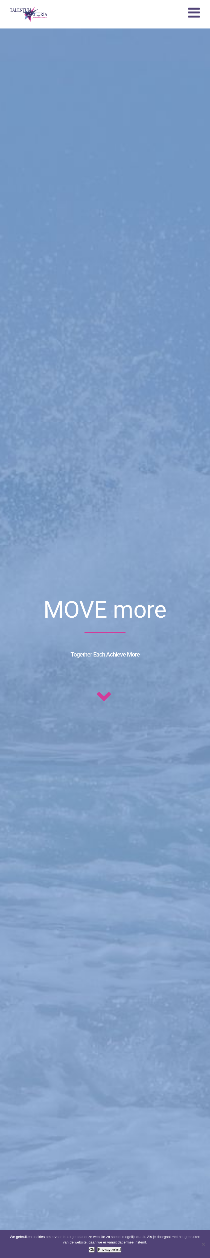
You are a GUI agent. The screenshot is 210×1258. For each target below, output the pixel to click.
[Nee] (203, 1244)
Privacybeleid (109, 1249)
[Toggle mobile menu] (195, 12)
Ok (91, 1249)
